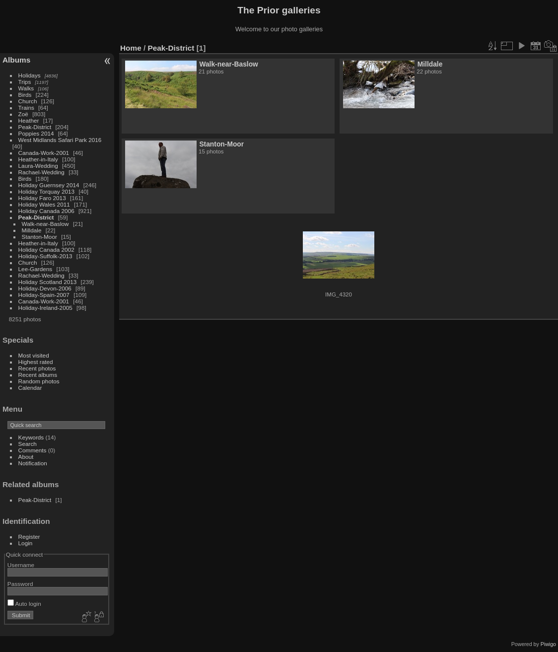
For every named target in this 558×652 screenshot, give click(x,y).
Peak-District (35, 127)
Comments (32, 450)
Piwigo (548, 644)
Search (27, 443)
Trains (26, 107)
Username (20, 565)
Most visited (33, 355)
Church (27, 101)
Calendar (30, 387)
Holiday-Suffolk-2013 (45, 256)
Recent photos (37, 368)
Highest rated (35, 362)
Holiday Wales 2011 (44, 204)
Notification (32, 463)
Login (25, 543)
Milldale (32, 230)
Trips (24, 81)
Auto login (24, 603)
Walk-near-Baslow (45, 223)
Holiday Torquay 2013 (46, 191)
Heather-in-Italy (38, 159)
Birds (25, 94)
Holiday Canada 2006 (46, 211)
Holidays (29, 75)
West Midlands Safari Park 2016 (60, 140)
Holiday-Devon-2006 (44, 288)
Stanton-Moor (39, 236)
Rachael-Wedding (41, 172)
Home (130, 48)
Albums (16, 60)
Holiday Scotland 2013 (47, 282)
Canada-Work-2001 (43, 152)
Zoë (23, 114)
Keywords (31, 437)
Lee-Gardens (35, 269)
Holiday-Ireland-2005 (45, 307)
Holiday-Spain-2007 (44, 294)
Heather (28, 120)
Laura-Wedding (38, 165)
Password (20, 583)
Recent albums (37, 374)
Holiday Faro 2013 (42, 198)
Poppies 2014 (36, 133)
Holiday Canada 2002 (46, 249)
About (26, 456)
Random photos (39, 381)
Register (29, 536)
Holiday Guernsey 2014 (48, 185)
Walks (26, 88)
